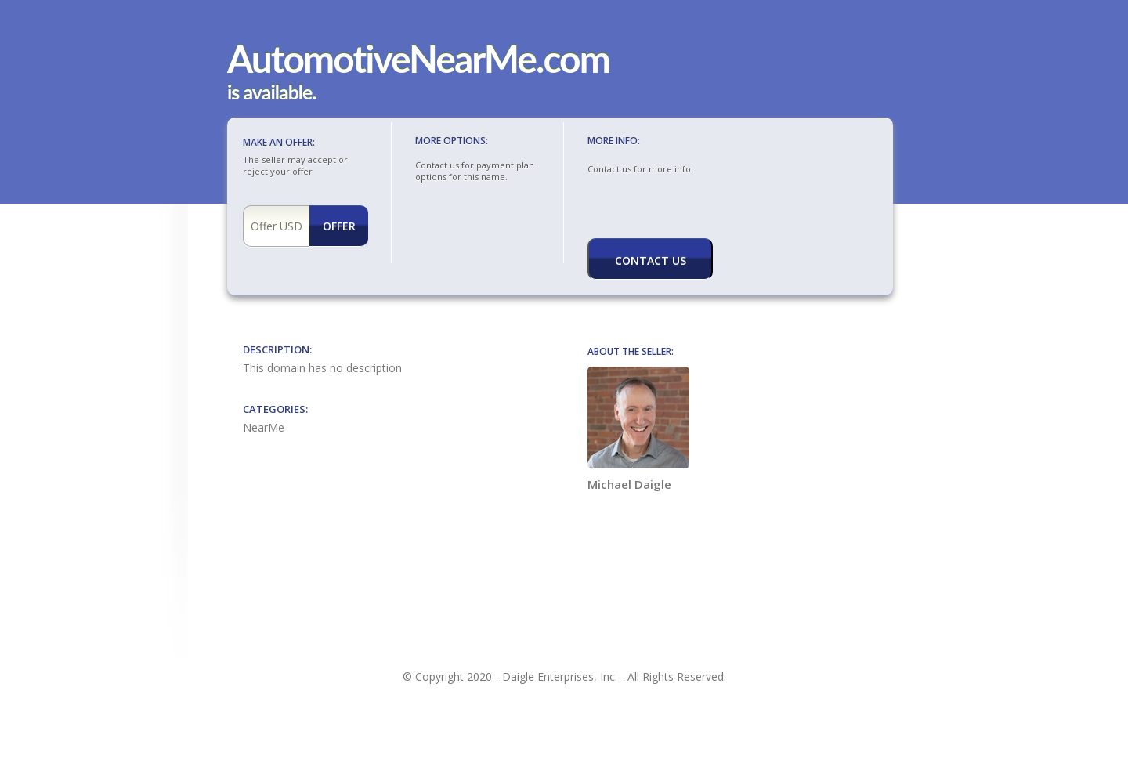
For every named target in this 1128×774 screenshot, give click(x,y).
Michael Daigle (638, 429)
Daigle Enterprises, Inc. (559, 676)
